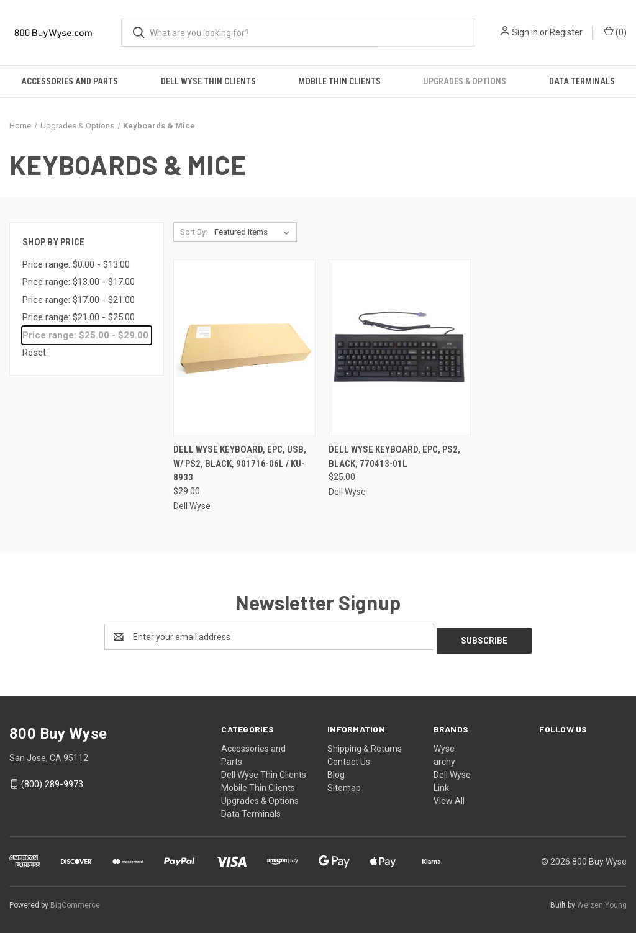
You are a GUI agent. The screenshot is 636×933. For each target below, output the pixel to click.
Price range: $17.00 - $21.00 (78, 299)
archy (444, 758)
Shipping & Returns (364, 745)
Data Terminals (251, 810)
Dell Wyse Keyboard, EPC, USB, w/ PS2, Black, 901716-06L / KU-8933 (239, 463)
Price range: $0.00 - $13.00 (76, 264)
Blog (336, 771)
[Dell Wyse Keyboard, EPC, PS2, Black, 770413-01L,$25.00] (399, 348)
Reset (34, 352)
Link (441, 784)
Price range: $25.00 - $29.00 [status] (85, 335)
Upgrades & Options (464, 81)
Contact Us (348, 758)
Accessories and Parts (69, 81)
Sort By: (193, 232)
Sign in (525, 32)
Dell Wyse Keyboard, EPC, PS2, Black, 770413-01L (394, 456)
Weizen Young (602, 901)
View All (449, 797)
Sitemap (344, 784)
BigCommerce (75, 901)
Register (566, 32)
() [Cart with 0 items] (615, 31)
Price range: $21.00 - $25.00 (78, 317)
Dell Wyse (452, 771)
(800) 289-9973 (52, 780)
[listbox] (254, 232)
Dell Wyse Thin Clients (208, 81)
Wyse (444, 745)
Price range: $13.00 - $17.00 (78, 281)
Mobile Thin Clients (339, 81)
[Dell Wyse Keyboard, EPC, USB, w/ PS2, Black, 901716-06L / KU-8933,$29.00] (244, 348)
